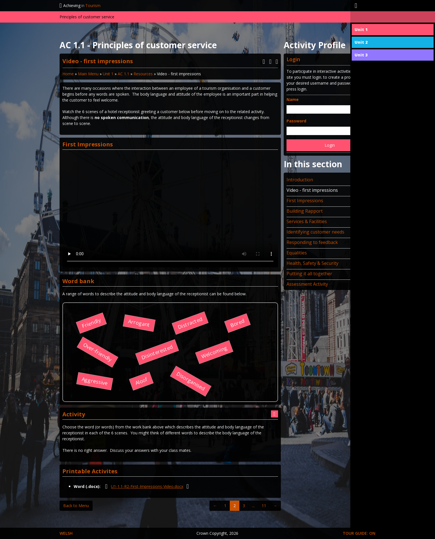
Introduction (300, 180)
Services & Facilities (307, 221)
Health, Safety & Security (312, 263)
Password (296, 121)
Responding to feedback (312, 242)
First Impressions (305, 200)
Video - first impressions (312, 190)
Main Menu (88, 73)
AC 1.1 (123, 73)
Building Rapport (305, 211)
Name (293, 99)
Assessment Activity (307, 284)
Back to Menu (76, 505)
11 (264, 505)
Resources (143, 73)
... (253, 505)
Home (68, 73)
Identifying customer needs (315, 232)
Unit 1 (108, 73)
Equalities (297, 253)
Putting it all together (309, 273)
